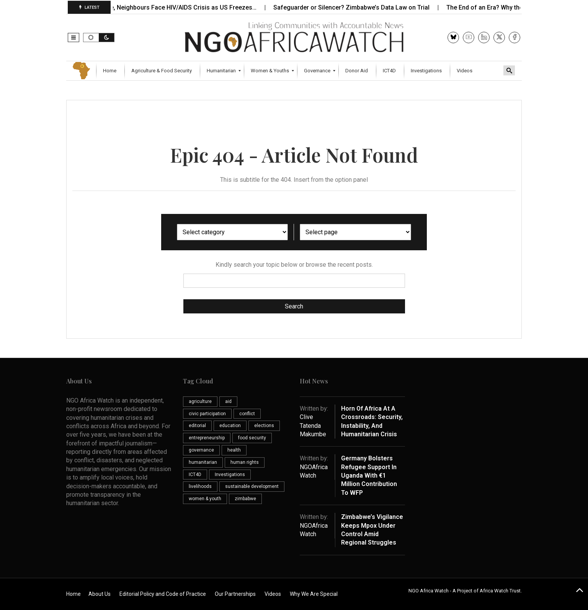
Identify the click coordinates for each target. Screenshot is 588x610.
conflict (247, 413)
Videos (273, 594)
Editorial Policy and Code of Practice (162, 594)
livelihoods (200, 486)
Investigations (230, 474)
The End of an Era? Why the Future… (503, 7)
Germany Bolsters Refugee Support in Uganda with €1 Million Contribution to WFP (369, 475)
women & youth (205, 498)
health (234, 450)
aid (228, 401)
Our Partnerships (235, 594)
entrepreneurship (207, 437)
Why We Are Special (314, 594)
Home (73, 594)
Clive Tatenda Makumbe (313, 425)
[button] (73, 37)
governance (201, 450)
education (230, 425)
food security (252, 437)
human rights (244, 462)
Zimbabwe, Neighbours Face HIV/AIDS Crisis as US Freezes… (176, 7)
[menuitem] (110, 70)
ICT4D (195, 474)
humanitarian (203, 462)
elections (264, 425)
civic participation (207, 413)
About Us (99, 594)
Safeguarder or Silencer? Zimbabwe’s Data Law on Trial (357, 7)
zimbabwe (245, 498)
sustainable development (252, 486)
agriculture (200, 401)
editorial (197, 425)
